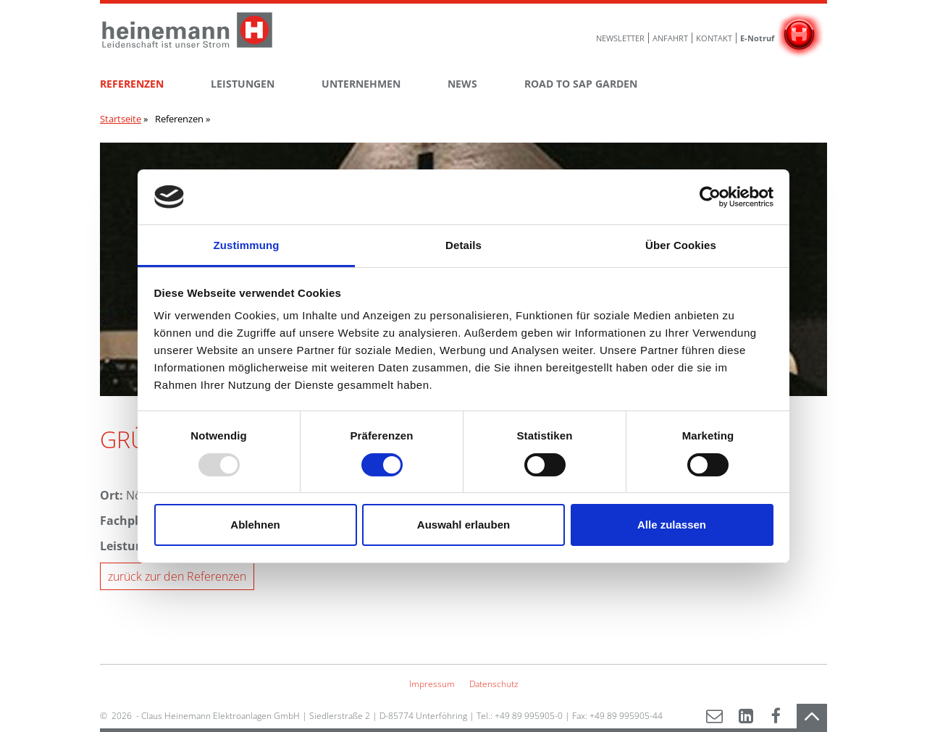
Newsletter (620, 38)
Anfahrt (670, 38)
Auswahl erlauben (463, 524)
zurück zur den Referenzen (177, 576)
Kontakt (714, 38)
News (462, 84)
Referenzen (132, 84)
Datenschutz (494, 684)
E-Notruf (757, 38)
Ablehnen (255, 524)
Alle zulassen (671, 524)
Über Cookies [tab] (680, 245)
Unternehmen (361, 84)
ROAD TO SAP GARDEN (580, 84)
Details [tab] (463, 245)
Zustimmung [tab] (247, 245)
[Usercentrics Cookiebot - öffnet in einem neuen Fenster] (710, 197)
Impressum (432, 684)
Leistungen (242, 84)
